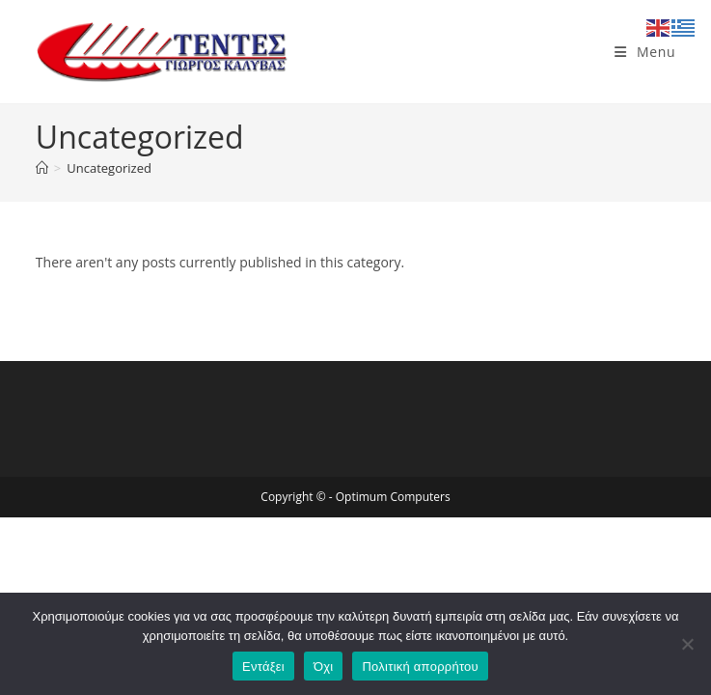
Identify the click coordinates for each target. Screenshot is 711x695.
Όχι (324, 666)
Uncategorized (109, 168)
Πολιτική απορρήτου (420, 666)
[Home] (42, 168)
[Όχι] (687, 643)
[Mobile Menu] (645, 51)
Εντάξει (263, 666)
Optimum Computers (393, 496)
